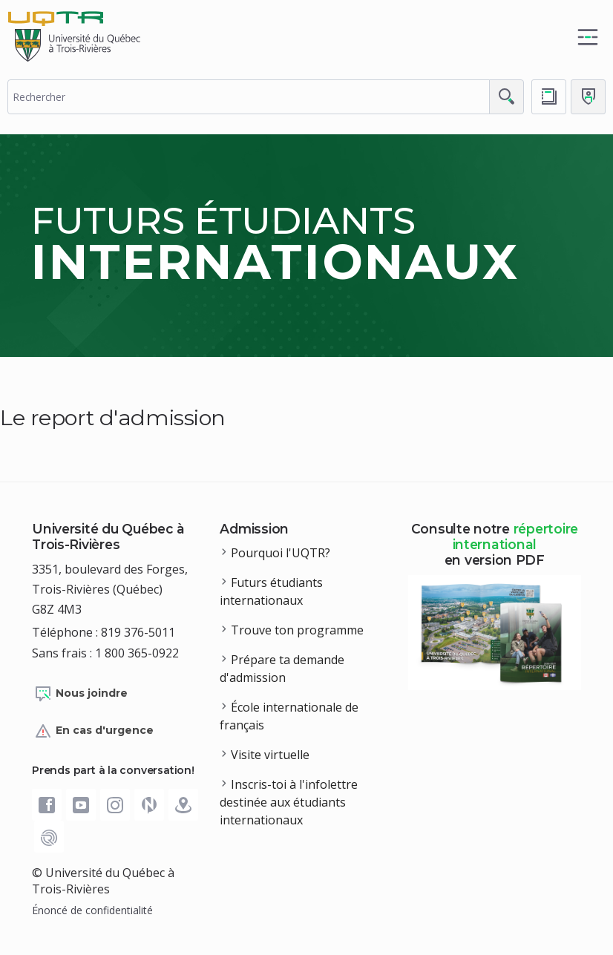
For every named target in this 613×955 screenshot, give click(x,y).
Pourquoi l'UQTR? (280, 553)
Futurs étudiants (275, 243)
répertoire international (516, 536)
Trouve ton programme (297, 630)
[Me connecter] (588, 96)
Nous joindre (81, 694)
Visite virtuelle (270, 754)
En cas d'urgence (94, 731)
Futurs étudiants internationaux (271, 591)
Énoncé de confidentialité (92, 910)
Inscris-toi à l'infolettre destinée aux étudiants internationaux (289, 802)
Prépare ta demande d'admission (282, 669)
